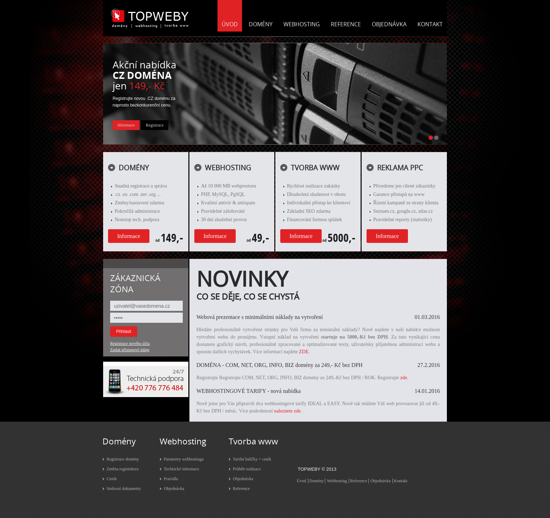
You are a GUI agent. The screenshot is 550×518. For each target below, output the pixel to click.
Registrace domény (123, 459)
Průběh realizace (247, 468)
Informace (128, 236)
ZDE (304, 351)
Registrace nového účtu (130, 343)
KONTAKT (430, 24)
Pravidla (171, 478)
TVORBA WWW (315, 167)
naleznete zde (287, 411)
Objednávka (174, 488)
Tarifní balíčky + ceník (252, 459)
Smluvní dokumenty (124, 488)
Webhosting (183, 441)
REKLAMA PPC (400, 167)
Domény (119, 441)
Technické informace (181, 468)
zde (403, 377)
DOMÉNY (261, 24)
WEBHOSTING (301, 24)
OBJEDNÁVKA (389, 24)
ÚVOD (230, 24)
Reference (241, 488)
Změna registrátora (123, 468)
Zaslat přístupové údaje (129, 349)
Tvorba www (253, 441)
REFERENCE (346, 24)
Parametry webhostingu (184, 459)
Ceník (112, 478)
